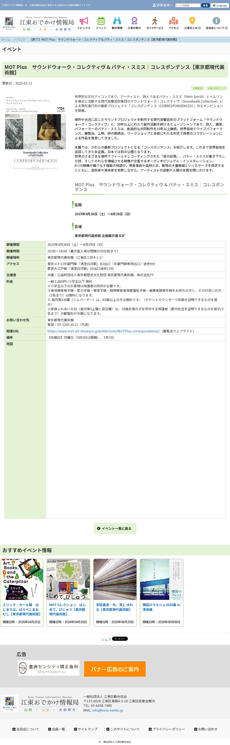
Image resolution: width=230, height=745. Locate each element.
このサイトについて (123, 729)
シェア (106, 639)
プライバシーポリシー (167, 729)
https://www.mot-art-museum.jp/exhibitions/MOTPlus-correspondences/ (103, 330)
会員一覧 (56, 729)
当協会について (26, 729)
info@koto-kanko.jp (107, 710)
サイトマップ (85, 729)
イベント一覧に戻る (114, 528)
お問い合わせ (206, 729)
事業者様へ (163, 5)
